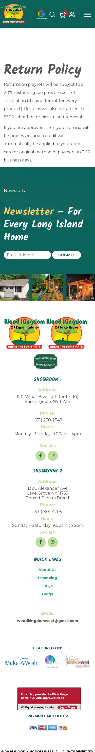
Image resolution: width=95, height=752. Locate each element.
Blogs (47, 594)
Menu (87, 15)
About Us (47, 569)
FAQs (47, 586)
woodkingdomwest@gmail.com (47, 620)
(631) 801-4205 (47, 511)
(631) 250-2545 (47, 420)
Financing (47, 578)
